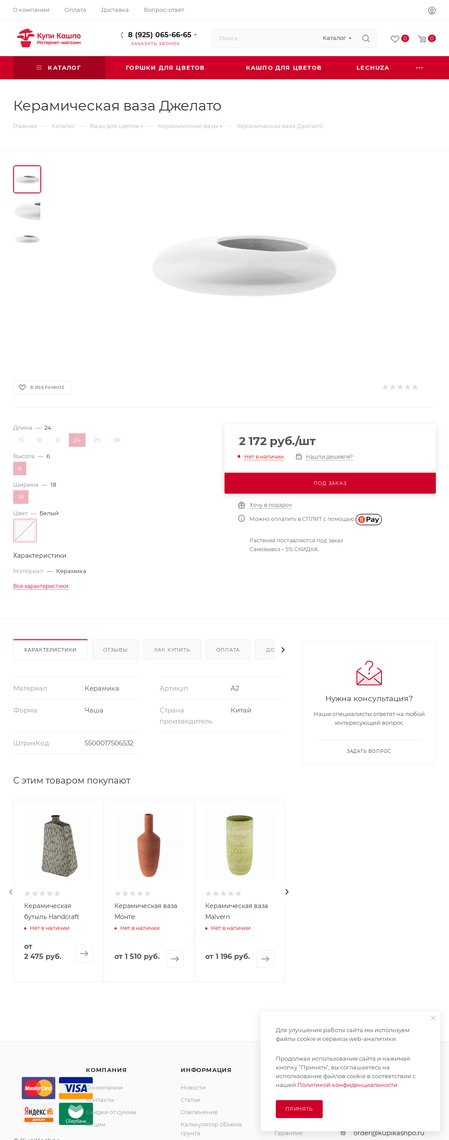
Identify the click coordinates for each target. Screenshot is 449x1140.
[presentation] (11, 892)
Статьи (190, 1099)
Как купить (172, 650)
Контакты (100, 1099)
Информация (206, 1069)
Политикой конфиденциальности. (348, 1084)
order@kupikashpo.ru (388, 1133)
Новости (193, 1087)
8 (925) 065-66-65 (160, 35)
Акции (96, 1124)
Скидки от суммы (111, 1111)
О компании (104, 1087)
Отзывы (115, 650)
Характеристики (50, 650)
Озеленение (199, 1111)
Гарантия (288, 1132)
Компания (106, 1069)
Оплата (228, 650)
